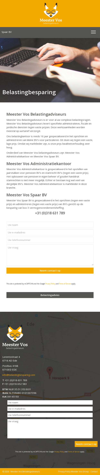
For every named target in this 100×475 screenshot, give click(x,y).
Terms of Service (65, 284)
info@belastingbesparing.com (18, 374)
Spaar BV (7, 31)
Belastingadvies (50, 295)
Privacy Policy (50, 284)
